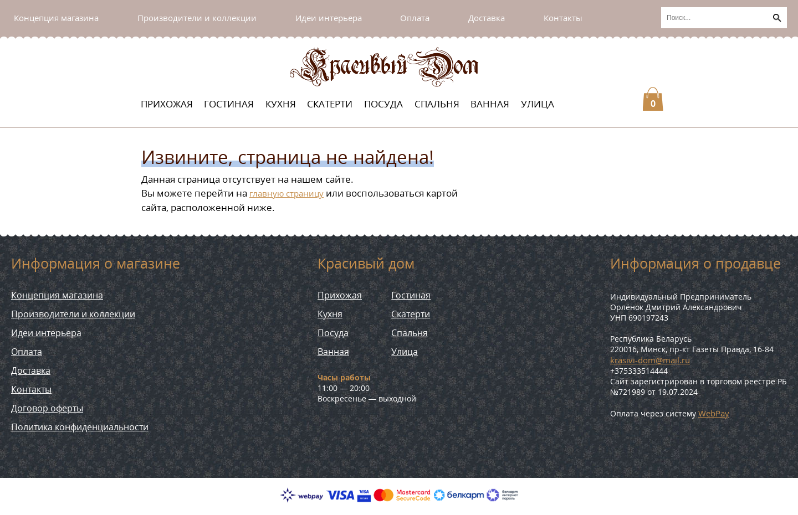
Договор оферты (47, 408)
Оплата (414, 17)
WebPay (713, 413)
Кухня (280, 103)
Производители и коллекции (197, 17)
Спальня (437, 103)
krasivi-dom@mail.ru (650, 359)
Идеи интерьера (328, 17)
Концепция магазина (56, 17)
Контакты (563, 17)
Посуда (383, 103)
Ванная (489, 103)
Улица (537, 103)
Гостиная (229, 103)
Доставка (486, 17)
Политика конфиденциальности (80, 427)
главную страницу (286, 193)
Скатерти (329, 103)
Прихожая (167, 103)
